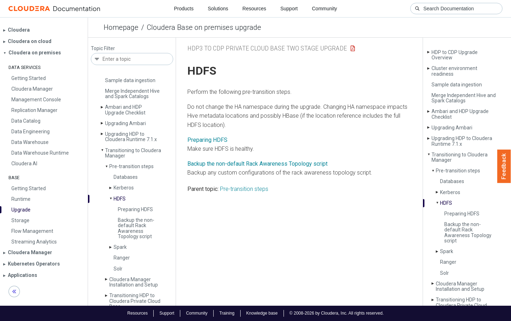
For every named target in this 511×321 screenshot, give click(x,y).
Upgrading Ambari (125, 123)
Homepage (121, 27)
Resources (254, 8)
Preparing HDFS (135, 209)
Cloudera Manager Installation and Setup (133, 282)
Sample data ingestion (130, 80)
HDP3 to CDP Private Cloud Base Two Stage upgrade (267, 48)
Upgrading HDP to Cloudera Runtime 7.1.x (131, 136)
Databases (126, 177)
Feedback (504, 166)
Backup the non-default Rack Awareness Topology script (136, 228)
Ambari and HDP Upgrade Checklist (125, 109)
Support (289, 8)
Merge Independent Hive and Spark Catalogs (132, 93)
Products (183, 8)
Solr (118, 269)
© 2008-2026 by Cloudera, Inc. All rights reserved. (337, 313)
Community (324, 8)
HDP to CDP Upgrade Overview (455, 54)
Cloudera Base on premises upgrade (204, 27)
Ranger (122, 258)
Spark (120, 247)
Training (227, 313)
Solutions (218, 8)
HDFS (120, 199)
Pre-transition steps (131, 166)
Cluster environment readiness (454, 70)
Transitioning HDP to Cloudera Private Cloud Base (134, 301)
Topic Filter (103, 48)
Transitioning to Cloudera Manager (133, 153)
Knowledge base (262, 313)
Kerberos (124, 188)
